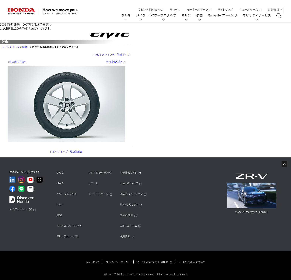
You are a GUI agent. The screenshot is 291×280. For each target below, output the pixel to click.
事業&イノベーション (131, 194)
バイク (143, 15)
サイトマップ (225, 6)
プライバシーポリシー (118, 262)
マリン (188, 15)
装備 (24, 46)
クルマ (128, 15)
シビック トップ (11, 46)
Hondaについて (129, 183)
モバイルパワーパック (225, 15)
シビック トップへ (104, 54)
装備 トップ (123, 54)
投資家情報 (126, 215)
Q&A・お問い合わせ (150, 6)
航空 (202, 15)
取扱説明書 (76, 151)
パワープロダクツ (165, 15)
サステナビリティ (129, 204)
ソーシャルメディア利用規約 (152, 262)
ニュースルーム (250, 6)
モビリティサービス (259, 15)
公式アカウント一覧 (20, 209)
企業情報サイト (128, 172)
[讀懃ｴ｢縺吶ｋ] (281, 15)
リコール (175, 6)
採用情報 (125, 236)
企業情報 (275, 6)
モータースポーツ (199, 6)
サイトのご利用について (191, 262)
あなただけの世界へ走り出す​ (251, 212)
